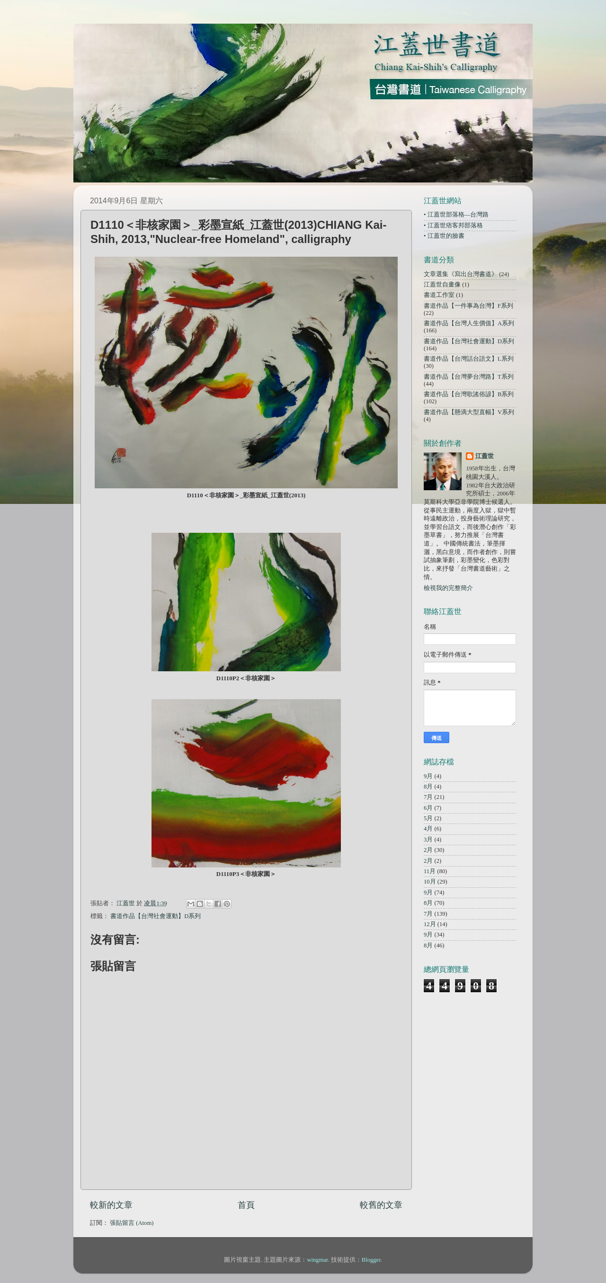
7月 (428, 797)
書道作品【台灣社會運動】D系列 (155, 916)
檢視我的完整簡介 (448, 588)
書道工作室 (439, 295)
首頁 (246, 1205)
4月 (428, 828)
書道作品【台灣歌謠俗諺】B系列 (469, 394)
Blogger (371, 1260)
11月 (430, 871)
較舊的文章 (381, 1205)
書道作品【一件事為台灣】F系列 (468, 306)
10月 (430, 881)
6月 (428, 808)
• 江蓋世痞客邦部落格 (453, 225)
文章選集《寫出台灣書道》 (461, 274)
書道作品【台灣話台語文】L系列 (469, 358)
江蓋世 (484, 456)
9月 (428, 776)
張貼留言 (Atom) (131, 1223)
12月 (430, 924)
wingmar (317, 1260)
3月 (428, 839)
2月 (428, 850)
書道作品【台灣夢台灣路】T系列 (469, 376)
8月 (428, 786)
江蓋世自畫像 (442, 284)
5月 (428, 818)
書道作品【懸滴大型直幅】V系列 (469, 412)
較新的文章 (111, 1205)
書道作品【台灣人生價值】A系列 (469, 323)
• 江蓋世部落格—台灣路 (456, 214)
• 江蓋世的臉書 (444, 236)
